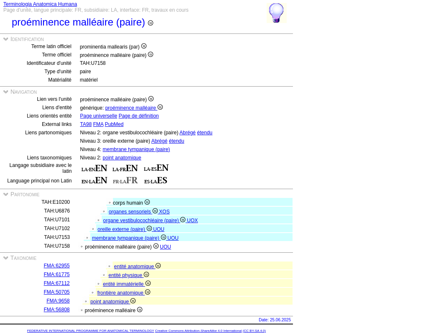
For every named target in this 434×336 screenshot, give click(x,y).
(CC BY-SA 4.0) (254, 331)
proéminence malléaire (134, 108)
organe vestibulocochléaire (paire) (145, 220)
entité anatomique (137, 266)
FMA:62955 (56, 266)
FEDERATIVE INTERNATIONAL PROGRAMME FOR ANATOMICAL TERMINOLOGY (90, 331)
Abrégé (188, 133)
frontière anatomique (124, 293)
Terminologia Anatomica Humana (40, 4)
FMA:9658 (57, 301)
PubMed (114, 124)
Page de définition (138, 116)
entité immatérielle (127, 284)
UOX (192, 220)
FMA (98, 124)
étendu (205, 133)
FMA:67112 (56, 283)
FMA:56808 (56, 310)
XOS (164, 212)
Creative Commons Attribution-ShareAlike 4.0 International (198, 331)
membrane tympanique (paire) (136, 149)
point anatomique (122, 158)
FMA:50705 (56, 292)
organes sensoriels (134, 212)
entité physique (128, 275)
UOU (158, 229)
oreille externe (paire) (125, 229)
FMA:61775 (56, 274)
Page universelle (98, 116)
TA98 (86, 124)
